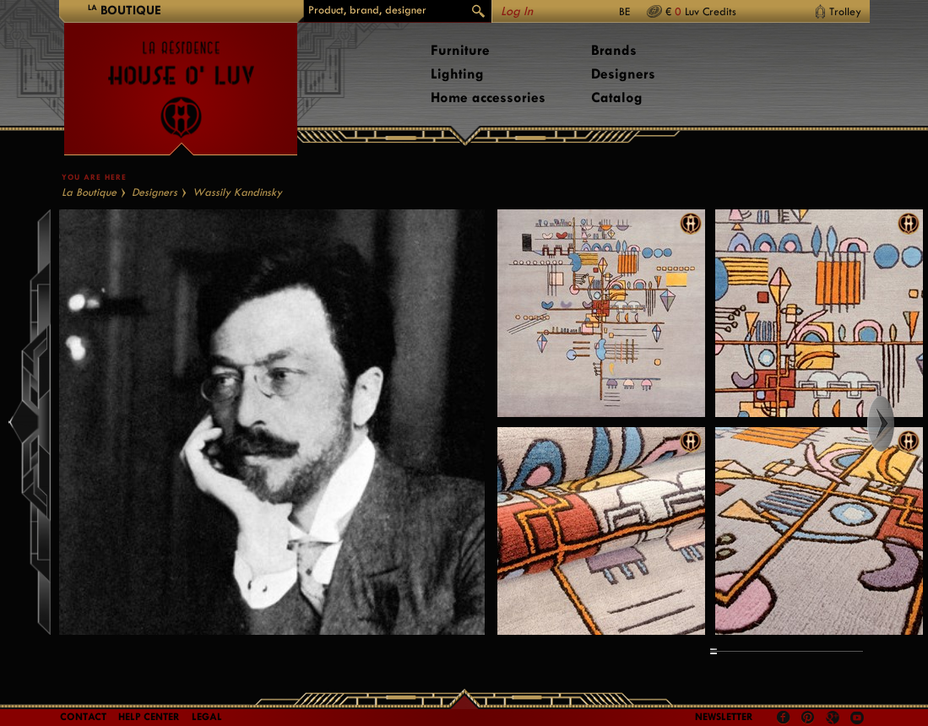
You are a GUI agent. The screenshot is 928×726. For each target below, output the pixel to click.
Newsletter (724, 717)
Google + (835, 718)
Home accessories (488, 97)
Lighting (457, 74)
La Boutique (89, 192)
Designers (623, 74)
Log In (517, 11)
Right (896, 423)
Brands (614, 50)
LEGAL (207, 717)
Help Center (149, 717)
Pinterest (808, 717)
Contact (83, 717)
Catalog (617, 97)
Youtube (857, 717)
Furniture (460, 50)
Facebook (784, 717)
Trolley (845, 11)
